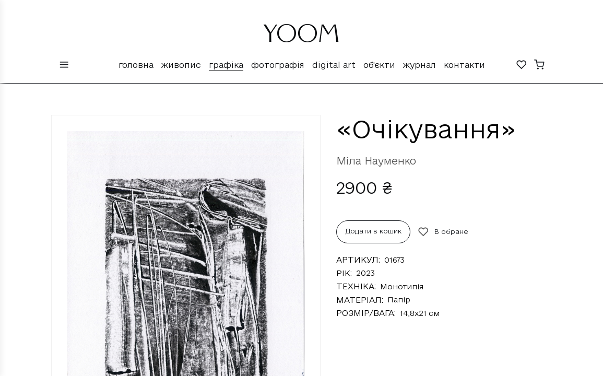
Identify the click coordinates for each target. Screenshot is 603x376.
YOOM (301, 38)
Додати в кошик (373, 230)
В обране (443, 232)
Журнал (419, 64)
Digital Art (334, 64)
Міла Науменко (376, 161)
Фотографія (277, 64)
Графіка (226, 64)
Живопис (181, 64)
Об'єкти (379, 64)
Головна (136, 64)
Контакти (464, 64)
